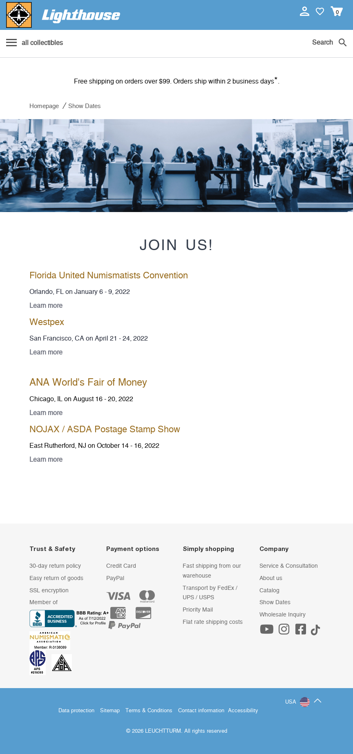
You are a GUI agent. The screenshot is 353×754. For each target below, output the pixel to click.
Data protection (76, 710)
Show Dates (274, 602)
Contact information (201, 710)
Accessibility (243, 710)
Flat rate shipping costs (213, 622)
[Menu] (34, 43)
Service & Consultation (288, 566)
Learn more (46, 306)
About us (270, 578)
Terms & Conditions (148, 710)
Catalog (269, 591)
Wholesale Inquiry (282, 615)
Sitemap (110, 710)
